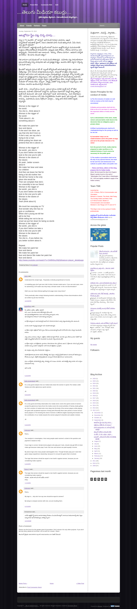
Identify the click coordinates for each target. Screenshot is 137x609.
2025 (94, 381)
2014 (94, 405)
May (95, 448)
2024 (94, 383)
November (97, 415)
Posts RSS (34, 5)
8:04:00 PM (28, 394)
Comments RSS (46, 5)
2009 (94, 465)
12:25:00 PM (28, 301)
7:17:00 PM (28, 483)
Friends (29, 25)
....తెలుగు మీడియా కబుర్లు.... (44, 12)
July (95, 444)
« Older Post (80, 583)
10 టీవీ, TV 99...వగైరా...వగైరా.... (103, 434)
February (97, 456)
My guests (93, 344)
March (96, 453)
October (96, 417)
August (96, 441)
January (96, 458)
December (97, 412)
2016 (94, 400)
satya (26, 276)
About (22, 25)
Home (25, 5)
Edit (56, 5)
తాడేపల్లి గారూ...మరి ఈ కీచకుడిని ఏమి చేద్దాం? (103, 283)
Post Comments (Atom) (34, 587)
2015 (94, 403)
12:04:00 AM (28, 521)
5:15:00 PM (28, 375)
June (95, 446)
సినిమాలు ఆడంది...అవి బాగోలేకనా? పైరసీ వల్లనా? (104, 323)
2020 (94, 391)
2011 (94, 461)
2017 (94, 398)
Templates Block (72, 606)
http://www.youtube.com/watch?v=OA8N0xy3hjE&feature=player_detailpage (51, 260)
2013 (94, 408)
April (95, 451)
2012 (94, 410)
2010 (94, 463)
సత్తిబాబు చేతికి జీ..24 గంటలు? (102, 425)
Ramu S (26, 469)
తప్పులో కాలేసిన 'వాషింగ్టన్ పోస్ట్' (102, 432)
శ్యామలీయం (27, 306)
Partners (37, 25)
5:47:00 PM (28, 506)
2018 (94, 395)
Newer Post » (23, 583)
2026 (94, 378)
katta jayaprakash (29, 381)
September (97, 420)
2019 (94, 393)
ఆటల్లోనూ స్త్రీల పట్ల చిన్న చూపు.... (37, 35)
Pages (44, 25)
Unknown (27, 430)
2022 (94, 386)
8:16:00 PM (28, 425)
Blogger (100, 606)
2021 (94, 388)
